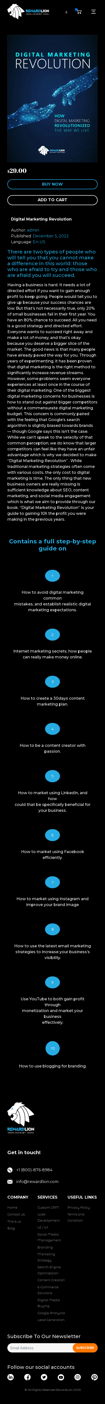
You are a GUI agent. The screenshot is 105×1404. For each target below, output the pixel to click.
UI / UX (42, 1227)
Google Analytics (51, 1313)
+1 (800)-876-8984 (29, 1170)
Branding (45, 1247)
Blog (11, 1228)
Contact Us (16, 1214)
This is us (14, 1221)
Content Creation (51, 1280)
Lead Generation (51, 1320)
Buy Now (52, 184)
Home (12, 1207)
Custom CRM (48, 1207)
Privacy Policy (79, 1207)
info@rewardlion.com (32, 1182)
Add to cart (52, 200)
